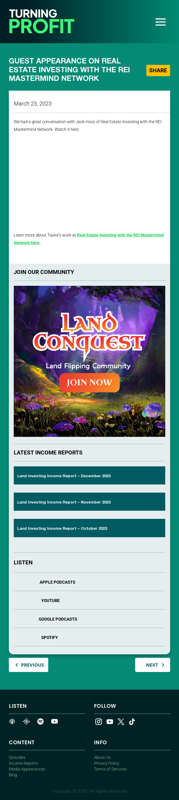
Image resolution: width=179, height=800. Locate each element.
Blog (13, 774)
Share (158, 70)
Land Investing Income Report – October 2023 (62, 528)
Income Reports (23, 763)
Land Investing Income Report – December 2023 (63, 476)
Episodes (17, 757)
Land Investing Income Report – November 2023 (63, 502)
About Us (102, 757)
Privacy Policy (106, 763)
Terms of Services (110, 769)
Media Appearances (27, 769)
